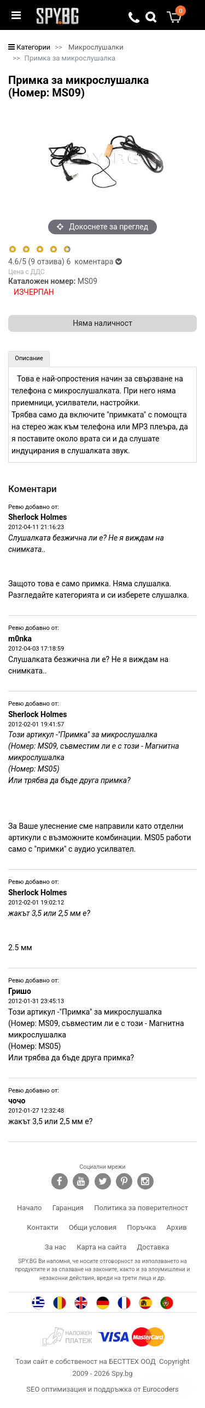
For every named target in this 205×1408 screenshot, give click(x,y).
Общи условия (92, 1227)
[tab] (29, 359)
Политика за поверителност (141, 1208)
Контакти (42, 1227)
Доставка (153, 1247)
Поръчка (141, 1227)
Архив (177, 1227)
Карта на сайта (101, 1247)
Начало (29, 1208)
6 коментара (93, 261)
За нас (55, 1247)
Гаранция (68, 1208)
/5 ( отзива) (37, 261)
